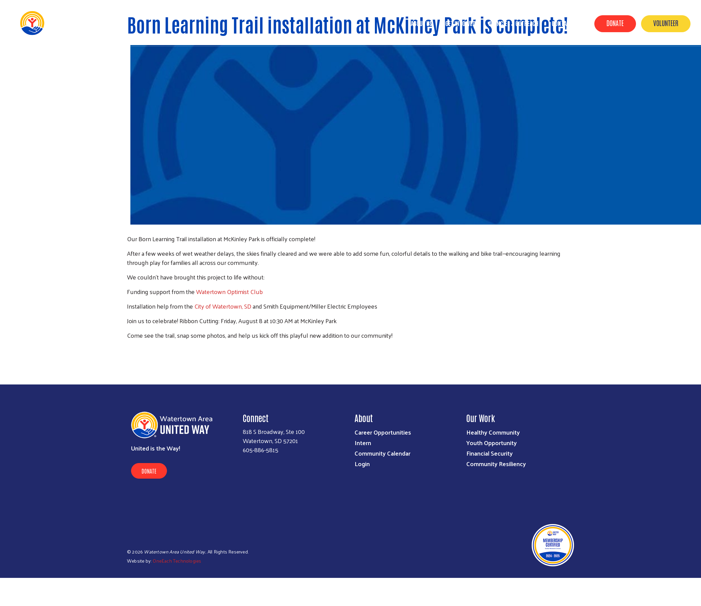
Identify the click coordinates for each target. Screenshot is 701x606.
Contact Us (565, 23)
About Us (421, 23)
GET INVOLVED (460, 23)
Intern (363, 442)
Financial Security (489, 453)
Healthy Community (493, 432)
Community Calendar (382, 453)
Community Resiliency (496, 463)
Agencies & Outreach (513, 23)
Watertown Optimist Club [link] (229, 291)
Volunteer (665, 22)
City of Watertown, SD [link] (222, 306)
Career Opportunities (383, 432)
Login (362, 463)
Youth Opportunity (491, 442)
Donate (615, 22)
